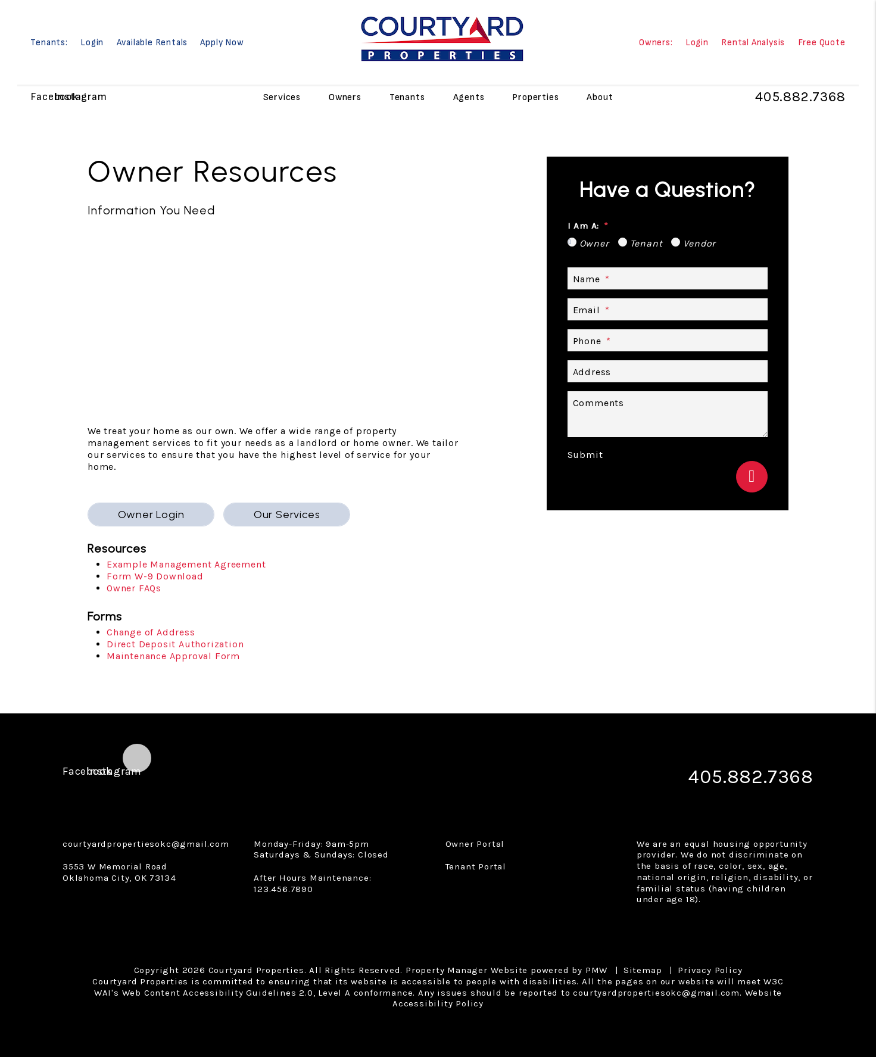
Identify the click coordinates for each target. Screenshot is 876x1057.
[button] (40, 96)
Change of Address (151, 632)
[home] (441, 37)
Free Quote (822, 43)
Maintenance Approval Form (173, 656)
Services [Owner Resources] (282, 96)
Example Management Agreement (186, 564)
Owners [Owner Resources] (345, 96)
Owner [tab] (594, 243)
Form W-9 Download (155, 576)
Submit (585, 454)
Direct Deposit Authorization (175, 644)
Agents (469, 96)
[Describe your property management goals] (668, 414)
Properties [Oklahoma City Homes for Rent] (535, 96)
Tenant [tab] (646, 243)
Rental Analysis (753, 43)
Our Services (287, 514)
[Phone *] (668, 340)
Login (92, 43)
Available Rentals (152, 43)
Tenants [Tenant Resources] (407, 96)
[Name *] (668, 278)
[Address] (668, 371)
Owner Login (151, 514)
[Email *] (668, 309)
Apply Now (222, 43)
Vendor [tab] (699, 243)
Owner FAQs (134, 588)
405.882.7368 (799, 97)
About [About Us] (600, 96)
